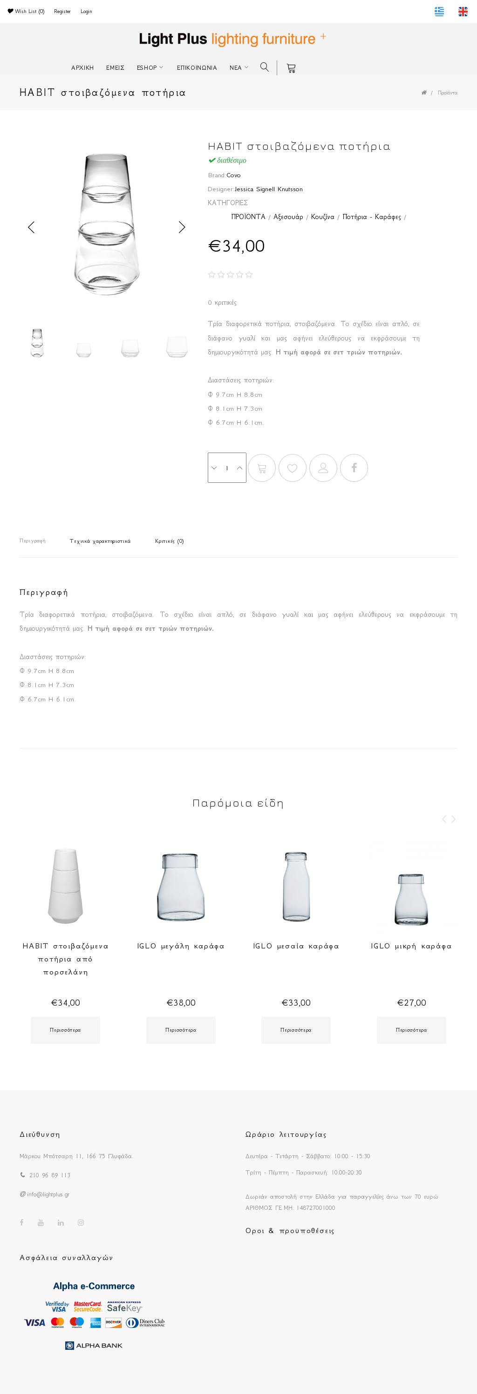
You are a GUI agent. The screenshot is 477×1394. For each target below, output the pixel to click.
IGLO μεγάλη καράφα (181, 945)
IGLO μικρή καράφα (411, 945)
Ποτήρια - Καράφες (371, 217)
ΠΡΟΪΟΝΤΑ (248, 217)
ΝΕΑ (236, 67)
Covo (233, 175)
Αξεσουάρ (288, 217)
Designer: (221, 189)
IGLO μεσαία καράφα (296, 945)
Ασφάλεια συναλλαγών (67, 1257)
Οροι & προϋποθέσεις (290, 1230)
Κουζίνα (322, 217)
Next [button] (182, 227)
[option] (107, 227)
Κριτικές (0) (169, 541)
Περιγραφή (32, 541)
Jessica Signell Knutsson (269, 189)
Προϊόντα (447, 93)
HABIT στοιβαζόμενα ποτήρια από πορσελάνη (65, 958)
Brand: (217, 175)
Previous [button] (31, 227)
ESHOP (147, 67)
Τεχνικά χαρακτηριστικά (100, 541)
